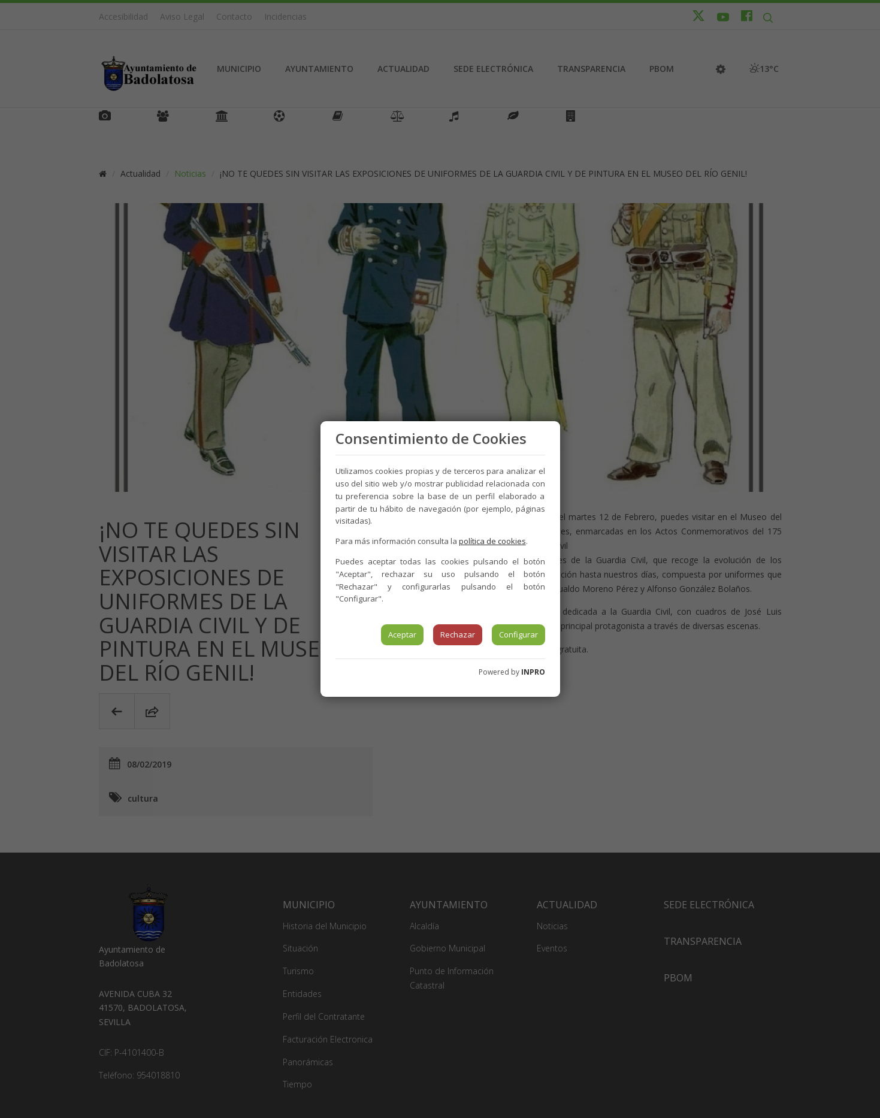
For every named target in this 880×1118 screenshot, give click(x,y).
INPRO (533, 672)
